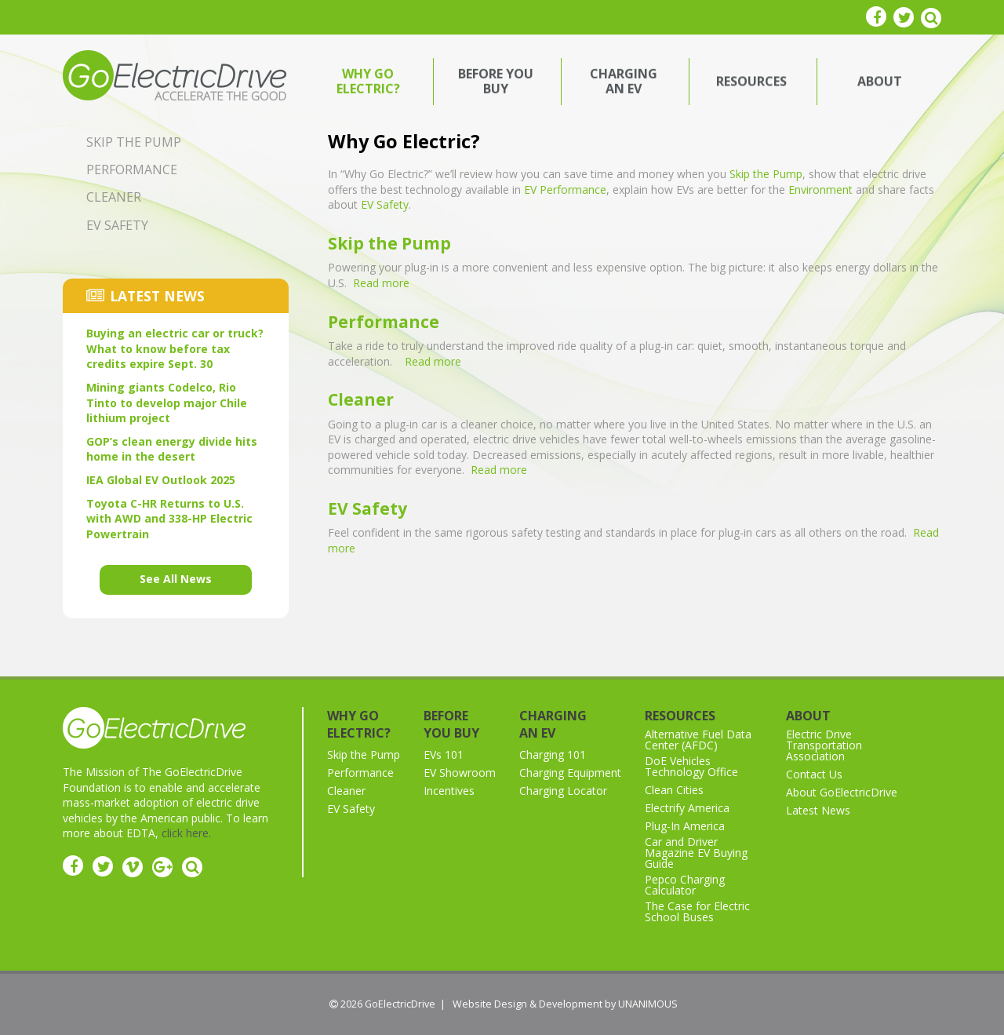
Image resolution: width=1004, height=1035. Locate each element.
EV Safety (385, 204)
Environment (820, 189)
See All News (176, 578)
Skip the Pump (765, 173)
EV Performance (565, 189)
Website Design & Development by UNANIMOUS (565, 1004)
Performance (383, 322)
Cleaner (361, 399)
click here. (186, 832)
